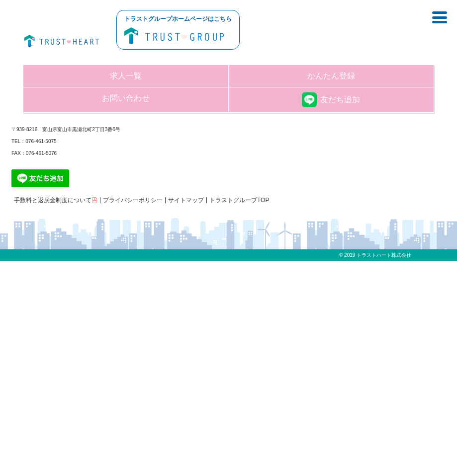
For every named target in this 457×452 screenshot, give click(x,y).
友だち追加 (331, 99)
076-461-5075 (40, 141)
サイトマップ (186, 200)
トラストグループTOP (239, 200)
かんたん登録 (331, 76)
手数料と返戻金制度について (55, 200)
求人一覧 (126, 76)
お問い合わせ (126, 98)
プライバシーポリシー (133, 200)
